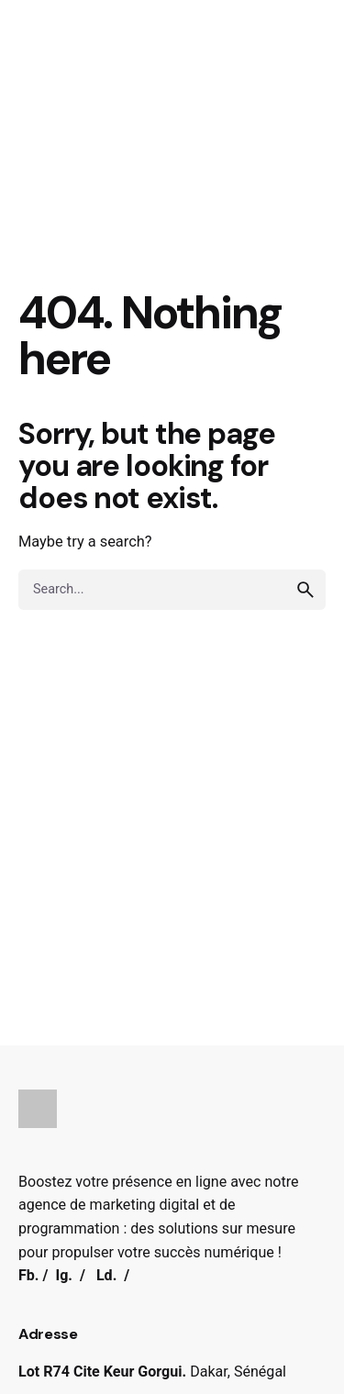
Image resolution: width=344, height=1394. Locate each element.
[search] (305, 590)
